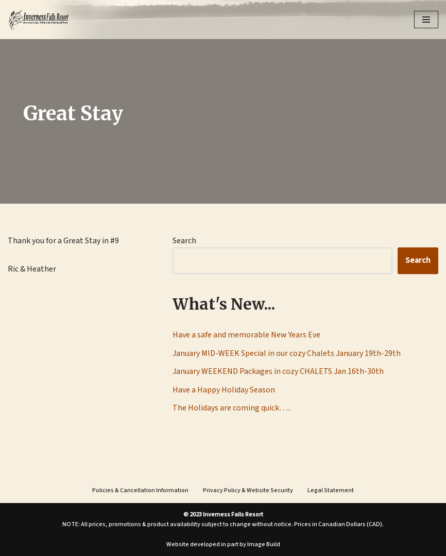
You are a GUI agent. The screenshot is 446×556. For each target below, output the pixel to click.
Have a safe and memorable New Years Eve (246, 334)
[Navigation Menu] (426, 19)
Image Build (263, 544)
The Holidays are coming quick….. (231, 408)
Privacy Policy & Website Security (248, 490)
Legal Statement (330, 490)
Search (184, 240)
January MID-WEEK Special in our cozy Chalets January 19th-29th (287, 353)
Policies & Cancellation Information (140, 490)
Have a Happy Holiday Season (224, 390)
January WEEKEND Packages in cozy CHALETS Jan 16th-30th (278, 371)
